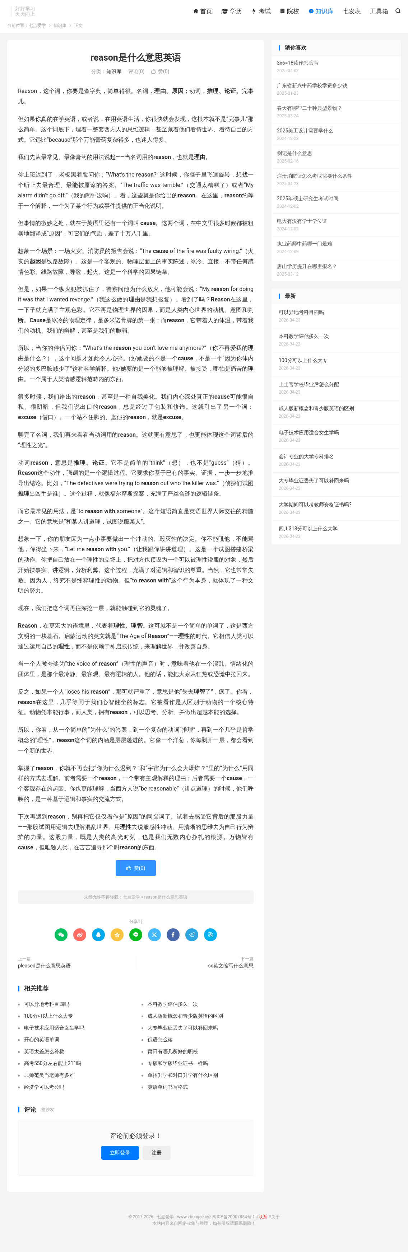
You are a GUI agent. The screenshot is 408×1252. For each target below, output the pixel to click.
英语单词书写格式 (168, 1095)
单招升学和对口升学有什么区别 (183, 1083)
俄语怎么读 (160, 1048)
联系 (263, 1225)
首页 (202, 12)
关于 (275, 1225)
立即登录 (120, 1161)
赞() (160, 80)
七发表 (352, 12)
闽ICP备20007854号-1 (233, 1225)
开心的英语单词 (41, 1048)
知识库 (321, 12)
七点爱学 (37, 33)
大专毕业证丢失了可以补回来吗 (183, 1036)
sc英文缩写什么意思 (231, 974)
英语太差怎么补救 (44, 1060)
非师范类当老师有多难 (49, 1083)
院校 (289, 12)
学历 (231, 12)
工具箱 (379, 12)
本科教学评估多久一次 (173, 1012)
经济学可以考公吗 (44, 1095)
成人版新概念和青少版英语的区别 (185, 1024)
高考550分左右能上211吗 (52, 1071)
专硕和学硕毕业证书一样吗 (178, 1071)
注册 (157, 1161)
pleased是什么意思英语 (44, 974)
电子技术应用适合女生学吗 (54, 1036)
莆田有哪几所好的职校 (173, 1060)
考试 (260, 12)
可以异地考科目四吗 (46, 1012)
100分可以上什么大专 (48, 1024)
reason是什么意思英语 (136, 66)
